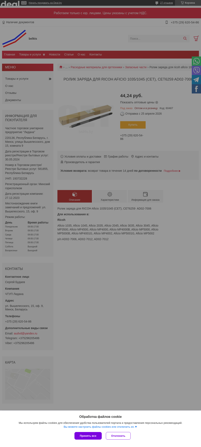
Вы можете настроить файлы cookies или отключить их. (99, 426)
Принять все (88, 435)
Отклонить (118, 435)
